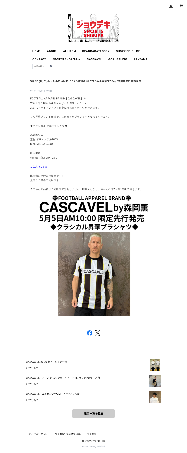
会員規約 (91, 434)
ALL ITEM (69, 51)
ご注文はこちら (38, 166)
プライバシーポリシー (39, 434)
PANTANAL (141, 59)
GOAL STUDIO (117, 59)
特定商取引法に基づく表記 (68, 434)
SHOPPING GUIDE (128, 51)
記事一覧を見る (93, 413)
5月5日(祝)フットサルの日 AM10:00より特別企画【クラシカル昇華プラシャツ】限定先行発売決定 (85, 81)
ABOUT (52, 51)
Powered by (93, 446)
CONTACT (39, 59)
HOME (36, 51)
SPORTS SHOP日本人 (66, 59)
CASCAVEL (94, 59)
